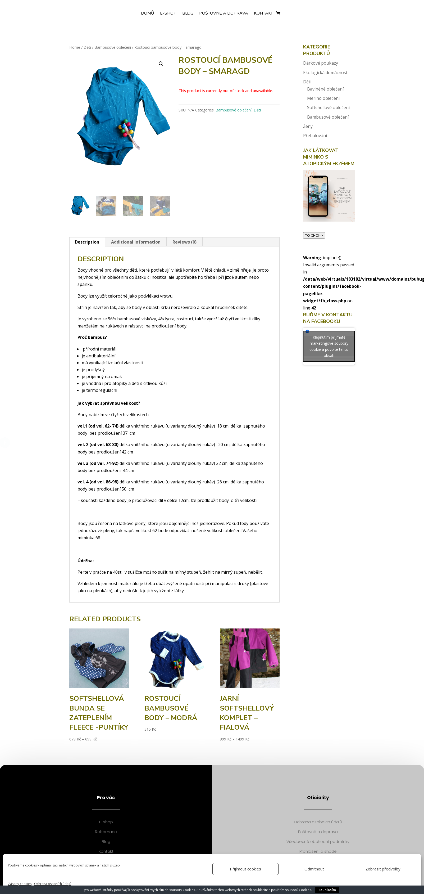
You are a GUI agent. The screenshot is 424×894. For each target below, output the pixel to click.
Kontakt (263, 13)
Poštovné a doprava (223, 13)
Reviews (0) (184, 242)
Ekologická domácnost (325, 72)
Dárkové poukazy (320, 63)
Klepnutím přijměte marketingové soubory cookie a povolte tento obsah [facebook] (328, 346)
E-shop (168, 13)
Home (74, 47)
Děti (87, 47)
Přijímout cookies (245, 868)
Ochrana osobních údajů (52, 884)
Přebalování (315, 135)
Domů (147, 13)
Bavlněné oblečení (325, 89)
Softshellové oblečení (328, 107)
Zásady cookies (19, 884)
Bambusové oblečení (112, 47)
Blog (187, 13)
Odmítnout (314, 868)
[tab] (87, 241)
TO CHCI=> (314, 235)
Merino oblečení (323, 98)
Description (87, 242)
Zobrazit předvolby (383, 868)
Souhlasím (327, 890)
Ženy (308, 126)
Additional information (136, 242)
